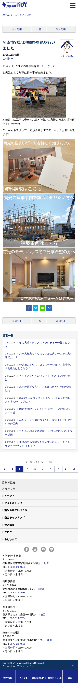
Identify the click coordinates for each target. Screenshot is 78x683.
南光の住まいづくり (15, 510)
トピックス (10, 539)
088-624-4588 (17, 592)
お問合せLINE (55, 677)
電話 (70, 677)
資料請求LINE (39, 677)
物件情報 (7, 677)
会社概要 (9, 524)
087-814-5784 (17, 618)
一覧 (39, 29)
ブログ (8, 532)
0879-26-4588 (17, 643)
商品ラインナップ (14, 517)
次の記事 (61, 29)
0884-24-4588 (17, 566)
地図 (46, 563)
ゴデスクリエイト (24, 666)
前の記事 (17, 29)
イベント (9, 495)
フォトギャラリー (14, 503)
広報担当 (8, 58)
